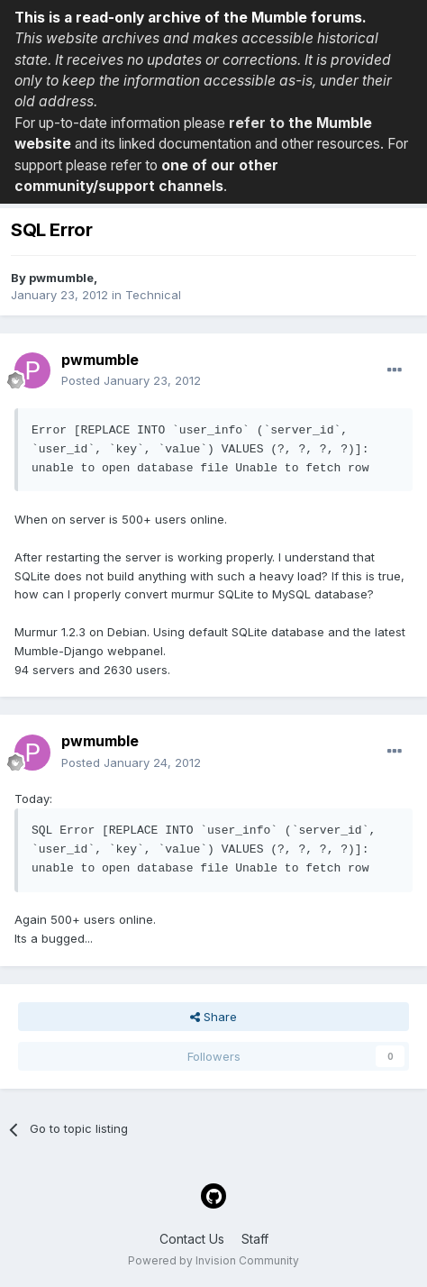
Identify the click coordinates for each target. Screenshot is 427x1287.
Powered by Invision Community (213, 1260)
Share (213, 1016)
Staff (254, 1238)
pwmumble (61, 277)
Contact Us (191, 1238)
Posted (131, 380)
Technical (153, 295)
